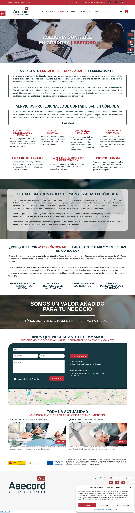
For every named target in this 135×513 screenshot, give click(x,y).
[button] (2, 13)
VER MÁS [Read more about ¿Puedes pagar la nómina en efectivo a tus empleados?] (60, 442)
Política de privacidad (111, 509)
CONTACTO (97, 11)
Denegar (105, 505)
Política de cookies (98, 509)
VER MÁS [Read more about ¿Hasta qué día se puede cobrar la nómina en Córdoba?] (121, 442)
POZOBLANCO (85, 11)
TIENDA (73, 11)
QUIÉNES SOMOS (48, 11)
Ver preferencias (123, 505)
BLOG (106, 11)
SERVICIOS (63, 11)
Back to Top (5, 511)
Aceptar (87, 505)
